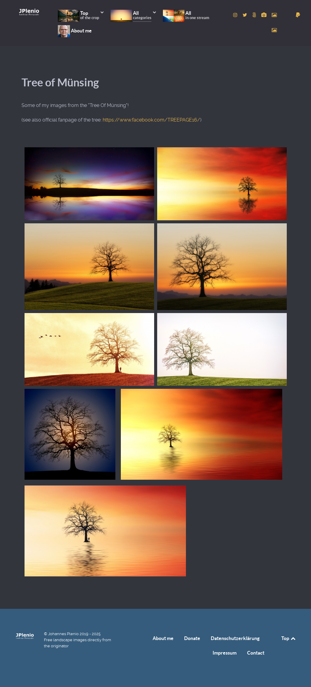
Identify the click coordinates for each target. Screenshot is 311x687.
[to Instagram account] (236, 15)
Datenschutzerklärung (235, 638)
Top (288, 638)
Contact (255, 652)
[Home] (29, 12)
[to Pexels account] (274, 15)
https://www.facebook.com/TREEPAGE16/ (151, 120)
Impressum (225, 652)
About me (163, 638)
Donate (192, 638)
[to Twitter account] (245, 15)
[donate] (298, 15)
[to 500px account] (255, 15)
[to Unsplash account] (274, 30)
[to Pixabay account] (265, 15)
